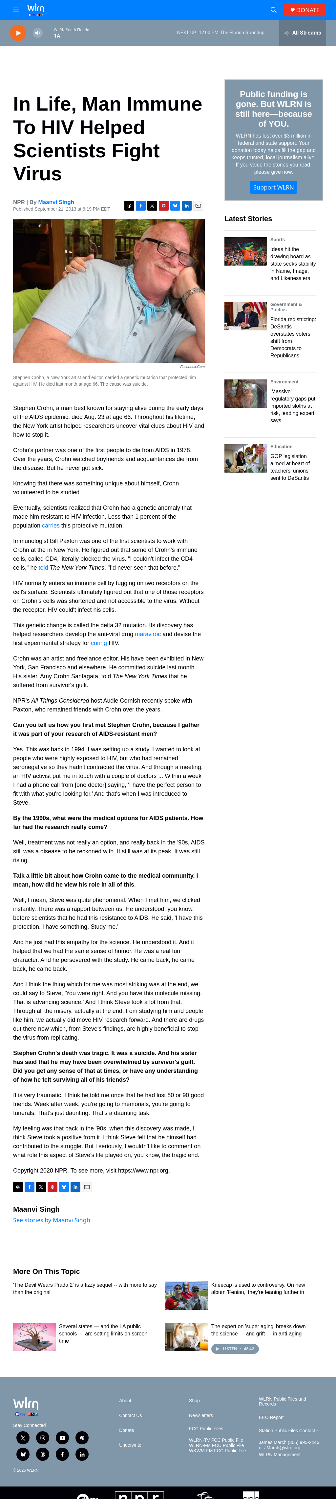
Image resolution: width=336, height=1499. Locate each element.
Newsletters (201, 1415)
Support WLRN (273, 187)
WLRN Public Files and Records (282, 1402)
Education (281, 446)
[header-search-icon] (273, 10)
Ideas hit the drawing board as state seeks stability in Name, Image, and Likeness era (293, 263)
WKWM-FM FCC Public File (217, 1450)
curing (99, 643)
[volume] (37, 33)
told (43, 567)
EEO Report (271, 1417)
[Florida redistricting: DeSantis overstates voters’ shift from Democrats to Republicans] (245, 316)
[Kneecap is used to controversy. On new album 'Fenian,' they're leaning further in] (186, 1295)
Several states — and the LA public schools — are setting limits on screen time (103, 1334)
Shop (194, 1400)
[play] (18, 33)
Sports (277, 239)
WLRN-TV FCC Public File (216, 1440)
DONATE (308, 10)
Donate (126, 1430)
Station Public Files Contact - (288, 1430)
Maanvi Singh (56, 202)
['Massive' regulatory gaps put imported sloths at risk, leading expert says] (245, 393)
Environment (284, 381)
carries (51, 525)
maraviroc (148, 634)
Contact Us (130, 1415)
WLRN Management (280, 1454)
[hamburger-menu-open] (16, 9)
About (125, 1400)
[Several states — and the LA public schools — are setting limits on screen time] (34, 1337)
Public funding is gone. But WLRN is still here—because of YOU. (273, 109)
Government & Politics (286, 307)
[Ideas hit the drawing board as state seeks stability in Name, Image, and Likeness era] (245, 251)
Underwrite (130, 1445)
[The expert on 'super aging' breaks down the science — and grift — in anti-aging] (186, 1337)
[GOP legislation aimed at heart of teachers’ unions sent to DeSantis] (245, 458)
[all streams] (302, 33)
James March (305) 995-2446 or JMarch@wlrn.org (289, 1445)
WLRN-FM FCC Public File (216, 1445)
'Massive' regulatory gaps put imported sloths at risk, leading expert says (292, 406)
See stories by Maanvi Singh (51, 1220)
